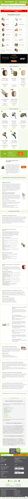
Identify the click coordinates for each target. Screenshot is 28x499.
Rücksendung (3, 469)
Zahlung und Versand (4, 468)
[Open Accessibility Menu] (26, 497)
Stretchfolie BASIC (17, 491)
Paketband (5, 413)
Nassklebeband (6, 415)
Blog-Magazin (3, 473)
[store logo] (9, 2)
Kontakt (16, 464)
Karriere (2, 475)
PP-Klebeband (6, 414)
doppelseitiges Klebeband (7, 417)
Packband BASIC (3, 495)
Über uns (2, 474)
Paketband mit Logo (17, 490)
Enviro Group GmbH (4, 476)
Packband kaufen (3, 490)
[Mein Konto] (20, 2)
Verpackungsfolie (3, 491)
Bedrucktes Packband (17, 492)
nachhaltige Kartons (4, 492)
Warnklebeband (6, 416)
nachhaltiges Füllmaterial (17, 495)
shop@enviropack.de (20, 462)
